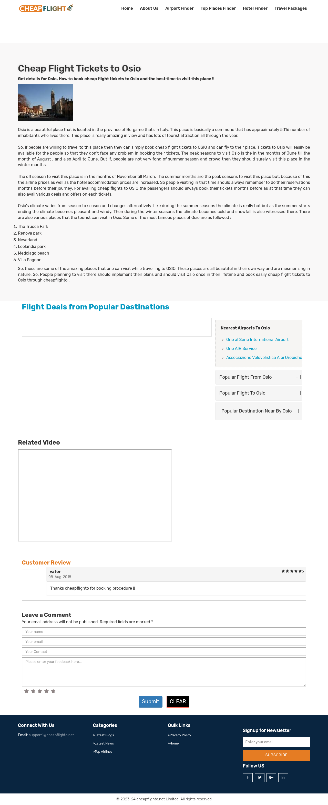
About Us (149, 8)
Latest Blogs (103, 735)
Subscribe (276, 755)
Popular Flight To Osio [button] (258, 393)
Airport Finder (179, 8)
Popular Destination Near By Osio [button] (258, 411)
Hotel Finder (255, 8)
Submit (150, 701)
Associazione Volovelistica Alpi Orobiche (264, 357)
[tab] (259, 377)
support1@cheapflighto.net (51, 735)
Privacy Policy (179, 735)
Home (127, 8)
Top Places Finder (218, 8)
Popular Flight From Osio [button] (258, 377)
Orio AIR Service (241, 348)
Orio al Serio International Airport (257, 339)
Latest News (103, 743)
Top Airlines (102, 751)
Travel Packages (291, 8)
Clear (178, 701)
